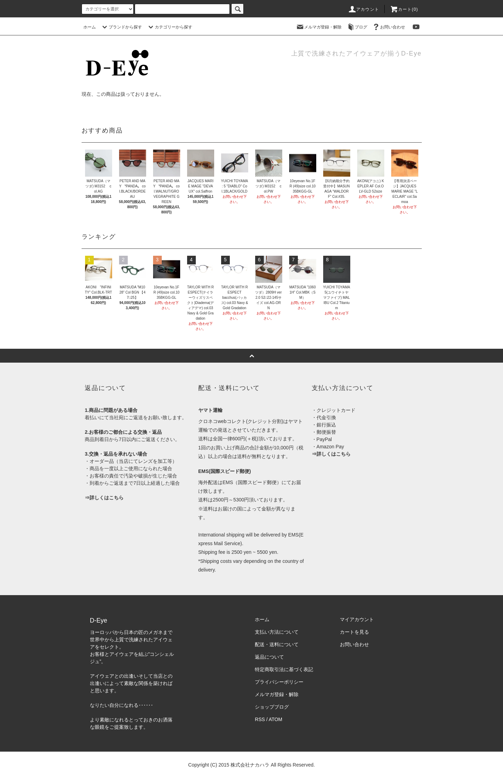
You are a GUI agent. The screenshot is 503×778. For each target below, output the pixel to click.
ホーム (89, 27)
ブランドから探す (121, 27)
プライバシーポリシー (279, 682)
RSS (260, 719)
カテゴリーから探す (169, 27)
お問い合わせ (388, 27)
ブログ (356, 27)
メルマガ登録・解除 (319, 27)
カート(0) (404, 9)
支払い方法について (277, 632)
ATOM (275, 719)
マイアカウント (357, 619)
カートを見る (354, 632)
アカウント (363, 9)
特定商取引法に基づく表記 (284, 669)
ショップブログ (272, 707)
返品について (269, 657)
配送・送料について (277, 644)
